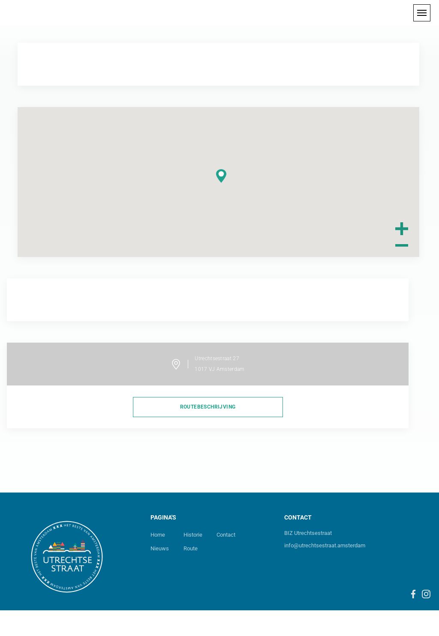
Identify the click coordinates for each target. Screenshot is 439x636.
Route (190, 548)
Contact (225, 534)
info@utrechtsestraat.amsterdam (324, 545)
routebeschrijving (208, 407)
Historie (192, 534)
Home (157, 534)
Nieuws (159, 548)
